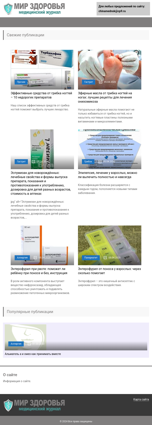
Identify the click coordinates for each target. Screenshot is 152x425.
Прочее (21, 82)
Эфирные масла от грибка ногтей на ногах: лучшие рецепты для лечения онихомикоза (105, 97)
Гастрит (88, 82)
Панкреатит (91, 257)
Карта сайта (141, 399)
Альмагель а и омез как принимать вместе (33, 354)
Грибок (88, 161)
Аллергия (22, 257)
